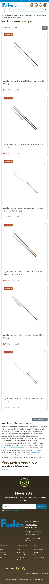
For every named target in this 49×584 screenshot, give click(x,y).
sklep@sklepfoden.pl (33, 532)
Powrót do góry (39, 419)
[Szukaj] (28, 10)
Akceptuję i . (16, 510)
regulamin (13, 510)
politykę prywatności (21, 510)
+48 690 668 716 (31, 525)
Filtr (44, 28)
